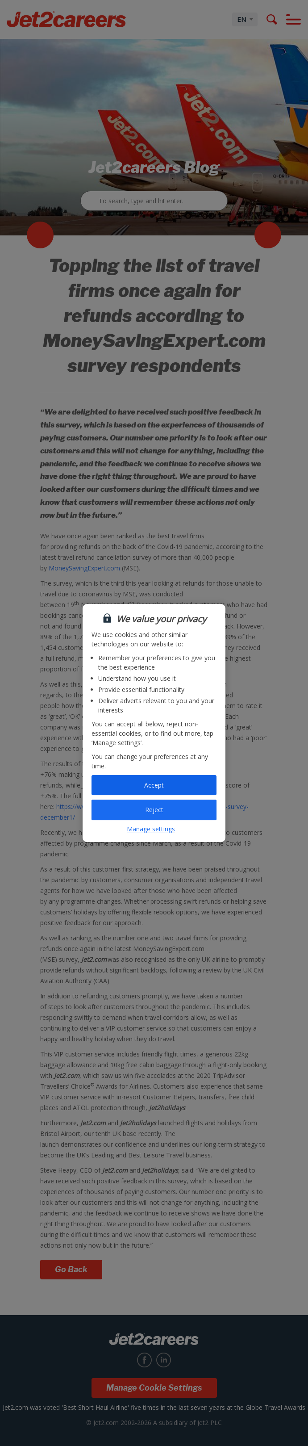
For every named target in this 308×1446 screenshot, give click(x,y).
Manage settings (151, 829)
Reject (154, 809)
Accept (154, 785)
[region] (154, 723)
